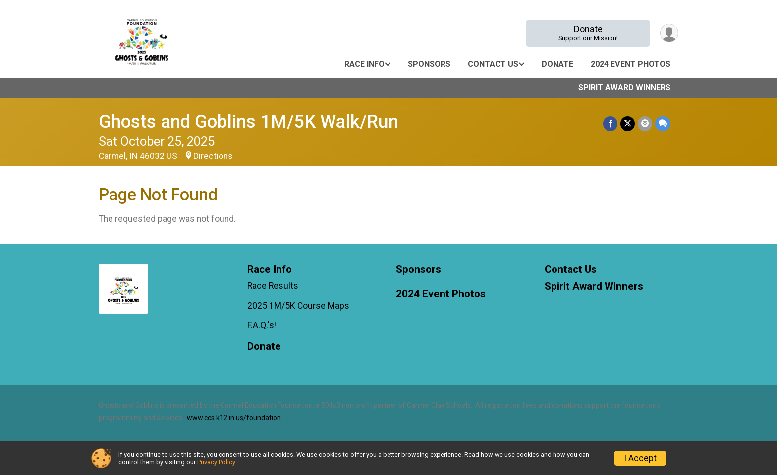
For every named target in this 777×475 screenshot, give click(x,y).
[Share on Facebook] (610, 123)
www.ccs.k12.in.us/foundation (234, 418)
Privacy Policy (216, 462)
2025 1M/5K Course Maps (298, 306)
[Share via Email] (645, 123)
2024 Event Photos (630, 64)
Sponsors (429, 64)
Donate (588, 33)
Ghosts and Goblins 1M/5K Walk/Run (248, 121)
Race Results (272, 286)
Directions (213, 156)
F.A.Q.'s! (261, 325)
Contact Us (493, 64)
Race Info (364, 64)
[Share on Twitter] (627, 123)
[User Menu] (669, 33)
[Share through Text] (662, 123)
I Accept (640, 458)
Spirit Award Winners (624, 87)
